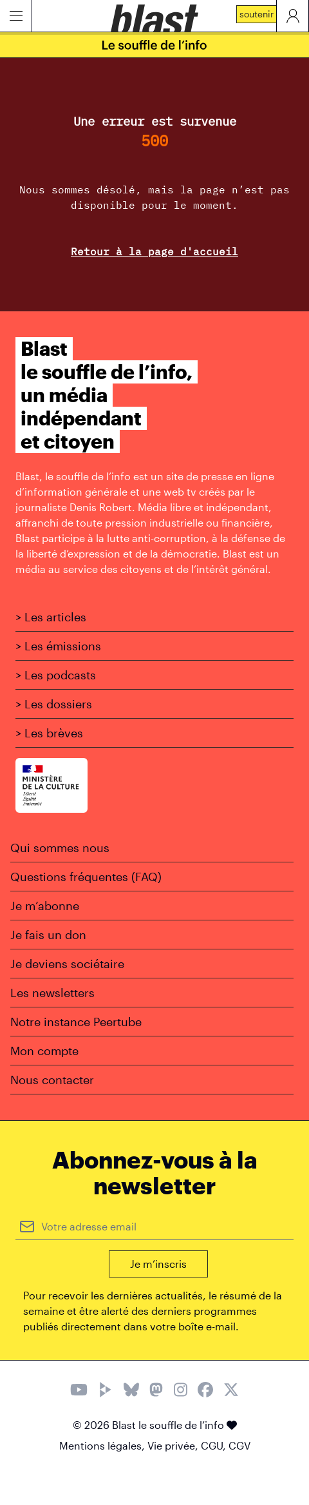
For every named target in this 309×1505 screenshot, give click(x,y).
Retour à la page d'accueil (154, 251)
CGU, (215, 1445)
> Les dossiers (53, 704)
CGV (239, 1445)
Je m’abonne (44, 905)
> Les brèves (49, 733)
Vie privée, (174, 1445)
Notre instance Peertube (76, 1022)
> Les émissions (58, 646)
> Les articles (50, 617)
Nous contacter (52, 1080)
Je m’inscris (158, 1263)
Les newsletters (52, 993)
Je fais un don (48, 934)
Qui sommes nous (59, 847)
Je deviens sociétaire (67, 963)
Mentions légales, (103, 1445)
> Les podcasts (55, 675)
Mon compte (44, 1051)
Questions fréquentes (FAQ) (86, 876)
